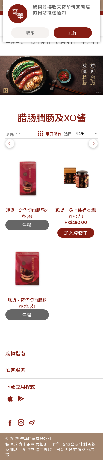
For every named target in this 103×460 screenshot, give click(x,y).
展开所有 (49, 133)
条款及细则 (37, 443)
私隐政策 (13, 443)
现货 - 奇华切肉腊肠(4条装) (27, 213)
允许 (72, 33)
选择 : (68, 133)
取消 (30, 33)
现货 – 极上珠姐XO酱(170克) (75, 213)
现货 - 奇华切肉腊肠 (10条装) (27, 303)
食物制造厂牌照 (37, 449)
